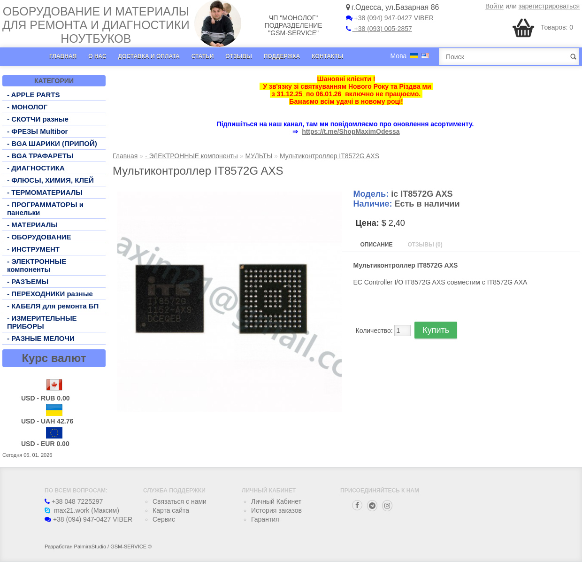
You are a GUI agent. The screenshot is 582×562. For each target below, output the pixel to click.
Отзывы (238, 56)
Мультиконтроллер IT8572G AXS (329, 156)
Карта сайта (171, 510)
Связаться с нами (180, 501)
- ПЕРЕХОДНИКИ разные (50, 294)
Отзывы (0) (424, 244)
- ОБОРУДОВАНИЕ (39, 237)
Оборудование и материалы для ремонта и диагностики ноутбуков (96, 25)
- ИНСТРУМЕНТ (33, 249)
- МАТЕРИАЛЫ (32, 225)
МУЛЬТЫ (258, 156)
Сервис (164, 519)
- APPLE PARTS (33, 95)
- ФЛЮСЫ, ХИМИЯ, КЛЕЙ (50, 180)
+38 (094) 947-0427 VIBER (390, 18)
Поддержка (282, 56)
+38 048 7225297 (74, 501)
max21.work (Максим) (82, 510)
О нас (97, 56)
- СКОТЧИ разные (38, 119)
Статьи (202, 56)
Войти (494, 6)
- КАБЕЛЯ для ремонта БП (53, 306)
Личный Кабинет (276, 501)
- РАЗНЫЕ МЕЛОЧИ (41, 338)
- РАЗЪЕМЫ (27, 281)
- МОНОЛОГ (27, 107)
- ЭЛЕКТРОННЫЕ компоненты (36, 265)
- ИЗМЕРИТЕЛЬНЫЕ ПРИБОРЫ (42, 322)
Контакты (327, 56)
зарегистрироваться (549, 6)
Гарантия (265, 519)
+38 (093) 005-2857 (379, 28)
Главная (63, 56)
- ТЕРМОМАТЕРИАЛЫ (45, 192)
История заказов (276, 510)
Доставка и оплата (149, 56)
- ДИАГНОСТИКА (36, 168)
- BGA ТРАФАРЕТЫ (40, 156)
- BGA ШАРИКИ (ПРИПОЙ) (52, 143)
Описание (376, 244)
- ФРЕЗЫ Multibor (37, 131)
